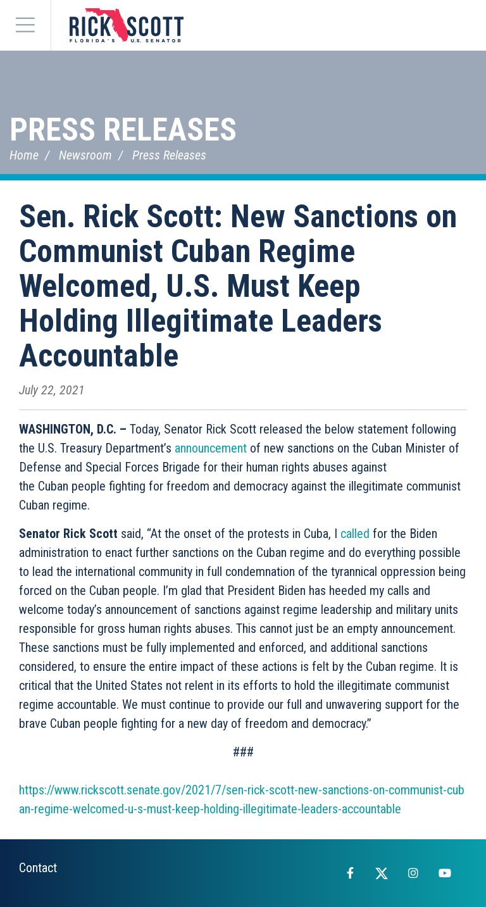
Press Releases (123, 129)
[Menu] (25, 25)
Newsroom (85, 155)
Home (24, 155)
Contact (38, 867)
